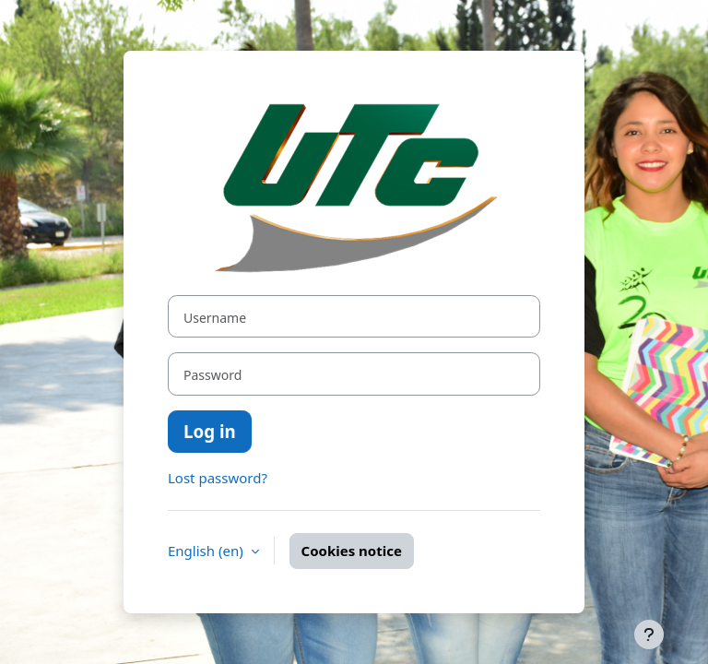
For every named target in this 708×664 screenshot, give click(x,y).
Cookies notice (351, 550)
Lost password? (217, 477)
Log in (209, 431)
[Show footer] (649, 634)
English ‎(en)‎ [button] (207, 550)
